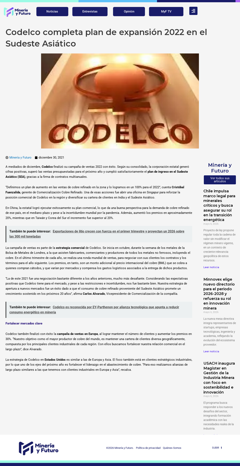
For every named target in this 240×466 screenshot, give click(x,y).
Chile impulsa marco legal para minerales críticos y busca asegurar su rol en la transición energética (219, 205)
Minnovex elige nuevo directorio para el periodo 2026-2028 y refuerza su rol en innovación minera (219, 293)
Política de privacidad (147, 447)
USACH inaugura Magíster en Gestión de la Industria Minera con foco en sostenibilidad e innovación (219, 377)
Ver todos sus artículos (220, 179)
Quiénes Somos (172, 447)
